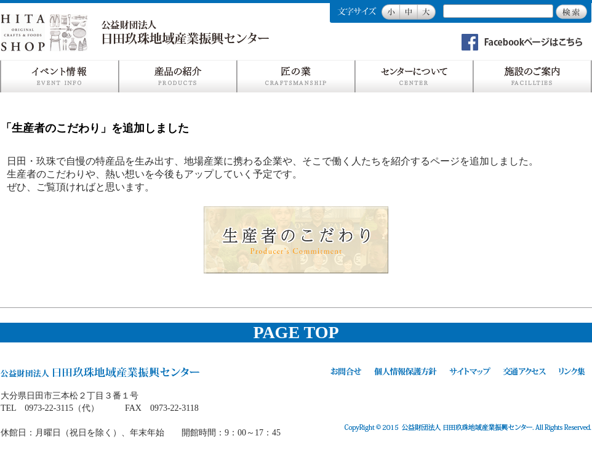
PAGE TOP (295, 332)
